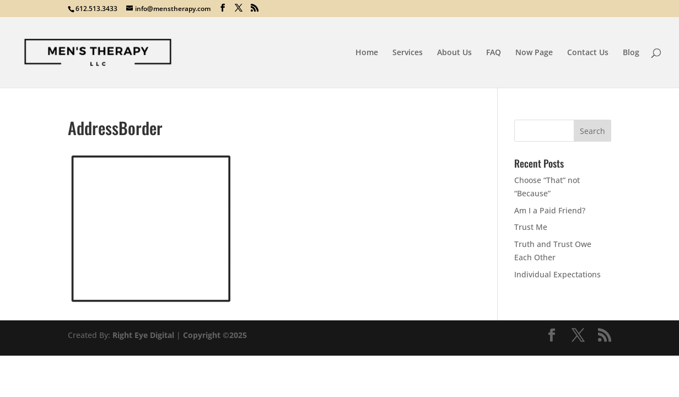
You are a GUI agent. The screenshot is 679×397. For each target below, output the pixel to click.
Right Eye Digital (143, 335)
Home (366, 53)
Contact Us (587, 53)
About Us (454, 53)
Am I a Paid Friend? (549, 210)
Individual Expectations (557, 274)
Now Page (534, 53)
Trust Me (530, 227)
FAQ (493, 53)
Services (407, 53)
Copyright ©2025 (215, 335)
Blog (631, 53)
